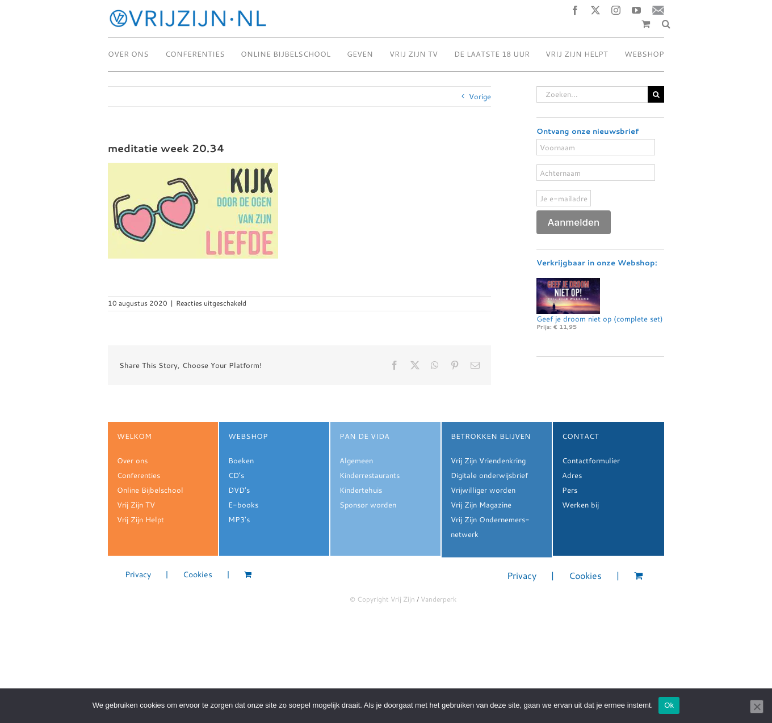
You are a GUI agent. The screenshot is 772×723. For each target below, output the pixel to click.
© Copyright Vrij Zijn (382, 599)
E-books (243, 505)
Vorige (480, 96)
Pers (569, 490)
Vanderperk (438, 599)
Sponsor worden (367, 505)
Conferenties (138, 475)
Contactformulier (591, 460)
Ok (669, 705)
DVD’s (239, 490)
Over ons (132, 460)
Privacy (138, 575)
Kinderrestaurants (369, 475)
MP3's (239, 519)
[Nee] (756, 706)
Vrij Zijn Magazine (481, 505)
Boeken (241, 460)
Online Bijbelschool (150, 490)
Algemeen (356, 460)
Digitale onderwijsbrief (489, 475)
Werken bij (580, 505)
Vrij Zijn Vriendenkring (488, 460)
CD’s (236, 475)
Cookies (197, 575)
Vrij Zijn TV (136, 505)
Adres (572, 475)
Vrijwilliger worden (483, 490)
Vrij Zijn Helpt (140, 519)
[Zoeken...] (592, 94)
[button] (666, 24)
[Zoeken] (656, 94)
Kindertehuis (360, 490)
